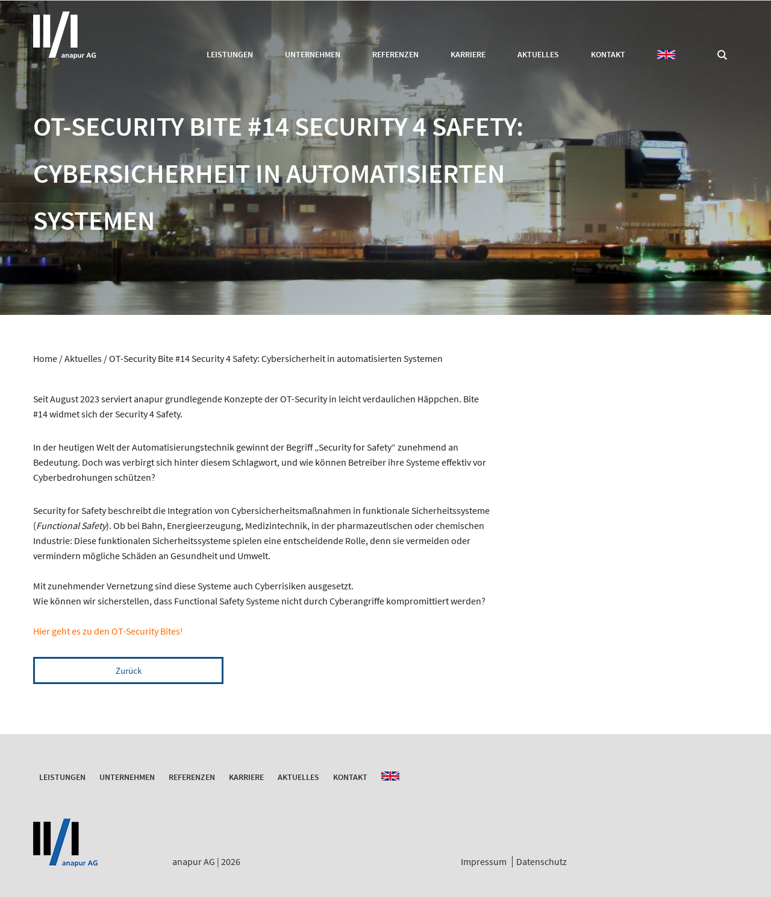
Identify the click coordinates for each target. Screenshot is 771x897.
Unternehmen (312, 54)
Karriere (468, 54)
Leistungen (230, 54)
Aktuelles (538, 54)
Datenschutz (541, 861)
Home (45, 358)
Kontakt (608, 54)
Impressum (484, 861)
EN (666, 54)
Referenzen (395, 54)
